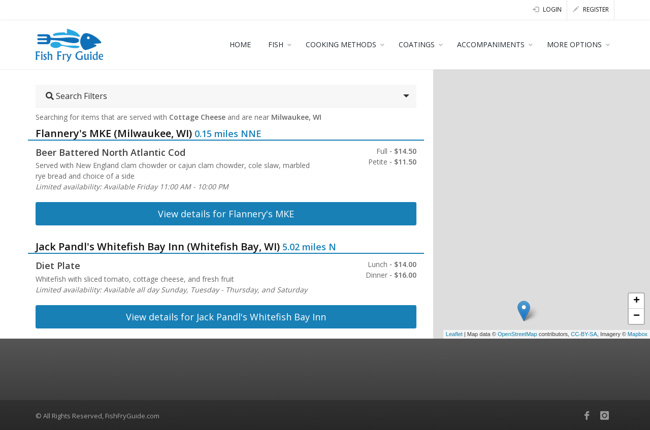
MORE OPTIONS (574, 44)
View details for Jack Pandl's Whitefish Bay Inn (226, 317)
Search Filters (76, 96)
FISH (275, 44)
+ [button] (636, 301)
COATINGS (417, 44)
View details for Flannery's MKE (226, 214)
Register (591, 9)
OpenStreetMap (517, 334)
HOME (240, 44)
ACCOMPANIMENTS (491, 44)
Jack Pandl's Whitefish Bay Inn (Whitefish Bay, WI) (158, 246)
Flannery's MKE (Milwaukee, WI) (114, 133)
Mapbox (637, 334)
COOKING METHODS (341, 44)
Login (547, 9)
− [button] (636, 316)
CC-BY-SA (584, 334)
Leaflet (454, 334)
